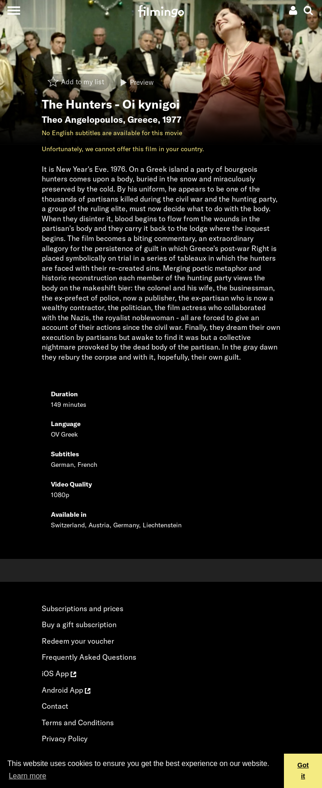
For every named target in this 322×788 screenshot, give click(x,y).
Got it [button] (303, 770)
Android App (66, 690)
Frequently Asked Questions (89, 657)
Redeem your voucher (78, 641)
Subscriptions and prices (82, 608)
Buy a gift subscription (79, 624)
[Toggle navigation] (13, 10)
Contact (55, 706)
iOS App (59, 673)
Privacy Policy (65, 738)
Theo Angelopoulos (82, 119)
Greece (143, 119)
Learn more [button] (27, 776)
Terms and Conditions (78, 722)
